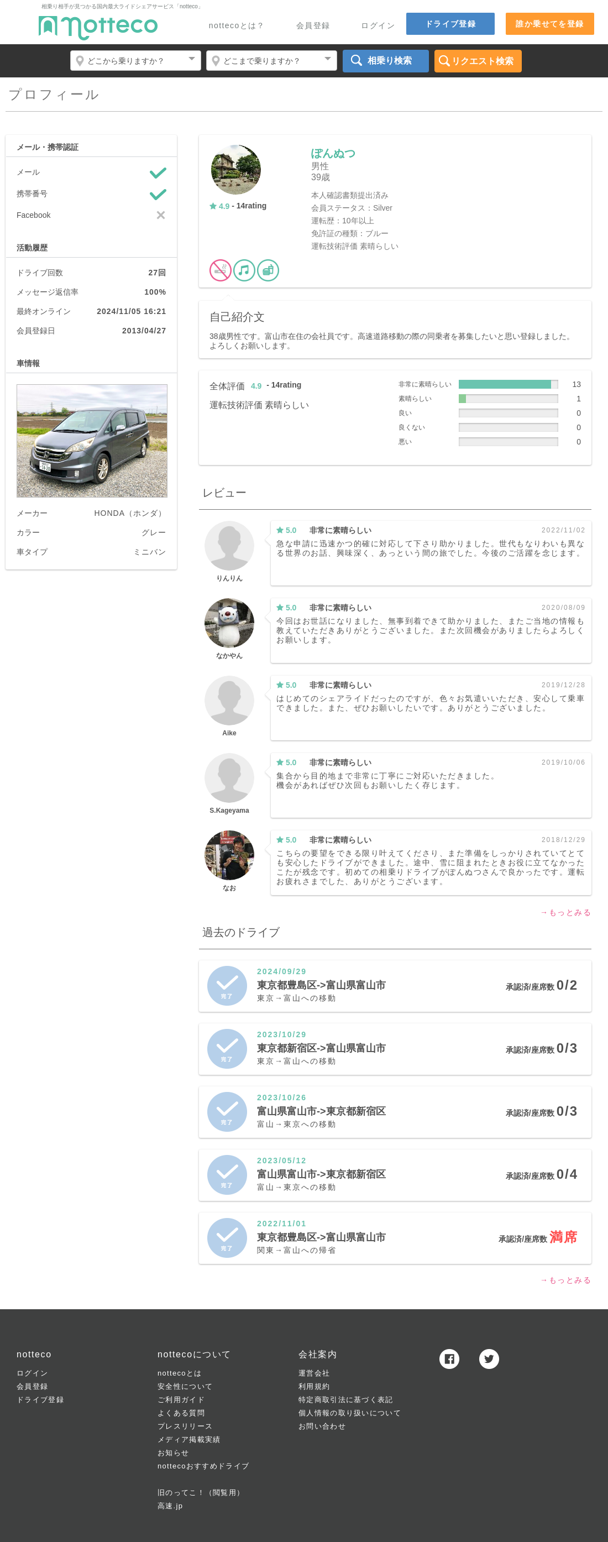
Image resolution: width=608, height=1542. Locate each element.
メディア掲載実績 (189, 1439)
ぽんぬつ (333, 153)
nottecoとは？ (237, 26)
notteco (98, 28)
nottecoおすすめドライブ (203, 1466)
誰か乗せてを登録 (550, 23)
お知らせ (173, 1453)
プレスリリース (185, 1426)
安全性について (185, 1386)
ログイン (378, 26)
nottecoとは (180, 1373)
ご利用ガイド (181, 1399)
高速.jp (170, 1506)
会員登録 (313, 26)
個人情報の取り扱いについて (349, 1413)
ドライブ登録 (450, 23)
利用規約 (314, 1386)
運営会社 (314, 1373)
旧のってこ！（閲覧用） (201, 1492)
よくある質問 (181, 1413)
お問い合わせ (322, 1426)
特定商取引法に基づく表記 (346, 1399)
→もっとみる (565, 912)
